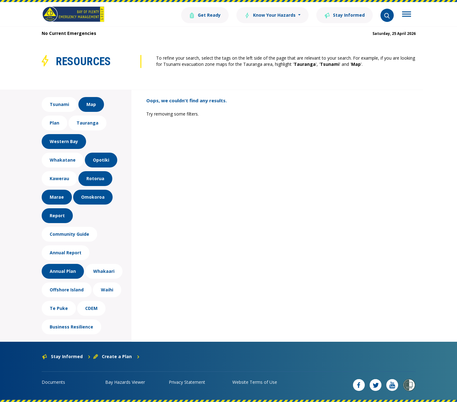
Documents (53, 382)
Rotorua (95, 178)
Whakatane (63, 160)
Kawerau (59, 178)
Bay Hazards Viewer (125, 382)
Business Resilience (71, 327)
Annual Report (65, 253)
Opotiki (101, 160)
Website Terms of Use (254, 382)
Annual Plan (63, 271)
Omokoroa (93, 197)
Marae (57, 197)
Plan (54, 123)
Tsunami (59, 104)
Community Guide (69, 234)
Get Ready (205, 14)
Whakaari (103, 271)
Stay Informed (344, 14)
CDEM (91, 308)
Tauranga (87, 123)
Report (57, 215)
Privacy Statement (187, 382)
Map (91, 104)
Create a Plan (116, 356)
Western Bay (64, 141)
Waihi (107, 290)
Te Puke (59, 308)
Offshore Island (67, 290)
